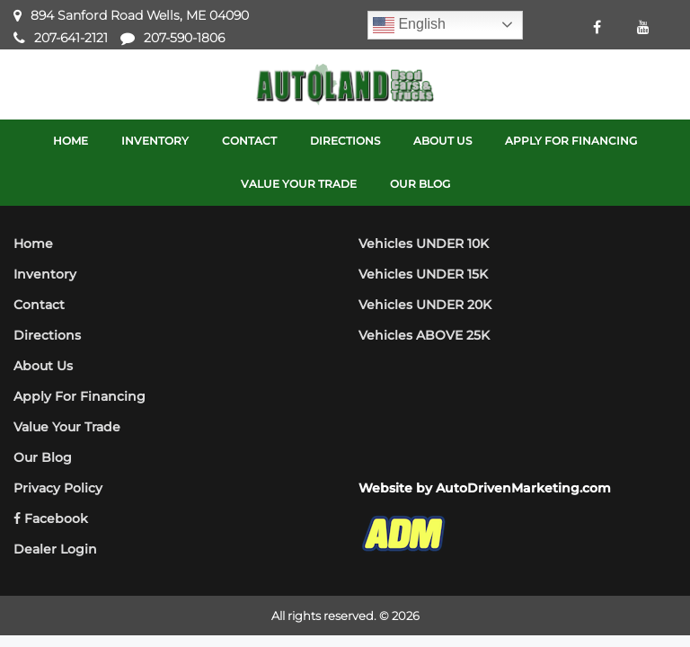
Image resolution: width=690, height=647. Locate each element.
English (409, 25)
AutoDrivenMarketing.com (523, 488)
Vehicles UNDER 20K (424, 305)
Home (33, 243)
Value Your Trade (66, 427)
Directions (47, 335)
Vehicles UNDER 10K (423, 243)
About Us (43, 366)
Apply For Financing (79, 396)
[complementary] (636, 593)
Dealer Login (55, 549)
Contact (39, 305)
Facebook (50, 518)
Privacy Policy (57, 488)
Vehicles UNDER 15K (423, 274)
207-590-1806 (184, 38)
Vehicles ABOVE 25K (424, 335)
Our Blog (42, 457)
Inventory (44, 274)
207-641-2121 (71, 38)
